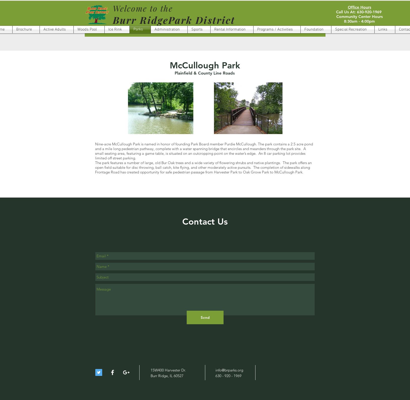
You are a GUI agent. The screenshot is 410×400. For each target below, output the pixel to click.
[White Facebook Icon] (112, 372)
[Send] (205, 317)
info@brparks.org (229, 370)
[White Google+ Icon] (126, 372)
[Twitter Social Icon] (98, 372)
